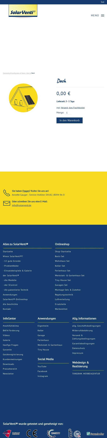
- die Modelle (9, 280)
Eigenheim (43, 325)
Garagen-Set (61, 285)
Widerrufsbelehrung (82, 330)
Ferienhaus (43, 340)
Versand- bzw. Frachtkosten (73, 107)
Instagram (43, 376)
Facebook (42, 371)
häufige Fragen (10, 345)
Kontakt (7, 309)
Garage (41, 335)
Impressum (77, 353)
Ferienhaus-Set (62, 270)
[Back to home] (35, 11)
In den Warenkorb (70, 120)
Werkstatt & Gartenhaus (50, 345)
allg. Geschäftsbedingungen (86, 325)
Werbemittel (61, 309)
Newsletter (8, 373)
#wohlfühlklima (11, 325)
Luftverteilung (62, 299)
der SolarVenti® (11, 275)
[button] (97, 15)
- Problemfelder (11, 265)
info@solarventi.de (21, 205)
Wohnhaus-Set (62, 261)
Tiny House (43, 349)
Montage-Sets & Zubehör (68, 289)
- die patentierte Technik (15, 289)
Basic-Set (59, 256)
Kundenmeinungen (12, 359)
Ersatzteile (60, 304)
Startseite (6, 73)
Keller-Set (60, 265)
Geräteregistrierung (13, 354)
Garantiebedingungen (83, 343)
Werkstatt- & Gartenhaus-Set (70, 275)
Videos (6, 335)
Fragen (25, 190)
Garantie (7, 349)
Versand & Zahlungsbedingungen (83, 337)
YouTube (42, 366)
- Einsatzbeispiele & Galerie (17, 270)
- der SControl (10, 285)
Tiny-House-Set (63, 280)
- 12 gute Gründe (12, 261)
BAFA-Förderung (11, 330)
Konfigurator (15, 73)
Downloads (8, 364)
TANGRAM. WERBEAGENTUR (86, 373)
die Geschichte (10, 304)
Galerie (6, 340)
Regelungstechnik (64, 294)
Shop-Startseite (63, 251)
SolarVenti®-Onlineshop (15, 299)
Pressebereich (10, 368)
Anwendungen (10, 294)
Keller (41, 330)
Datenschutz (78, 348)
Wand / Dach (25, 73)
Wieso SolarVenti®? (13, 256)
